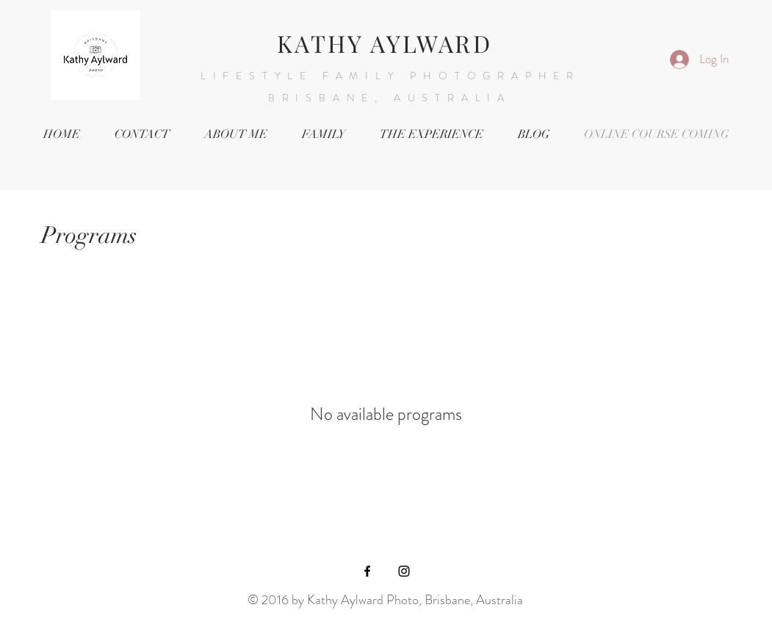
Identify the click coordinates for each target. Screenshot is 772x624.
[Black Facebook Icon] (367, 571)
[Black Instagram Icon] (404, 571)
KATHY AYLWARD (384, 43)
